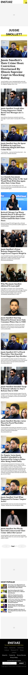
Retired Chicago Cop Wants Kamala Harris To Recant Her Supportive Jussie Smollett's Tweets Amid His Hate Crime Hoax (13, 216)
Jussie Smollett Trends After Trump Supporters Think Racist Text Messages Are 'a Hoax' (12, 111)
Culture (6, 650)
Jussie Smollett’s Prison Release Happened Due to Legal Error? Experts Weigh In (13, 251)
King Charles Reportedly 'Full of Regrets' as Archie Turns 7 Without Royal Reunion (16, 592)
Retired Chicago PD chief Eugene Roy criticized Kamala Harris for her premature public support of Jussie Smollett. (14, 224)
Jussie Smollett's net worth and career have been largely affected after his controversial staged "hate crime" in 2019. (14, 537)
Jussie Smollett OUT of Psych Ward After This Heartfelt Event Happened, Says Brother (14, 354)
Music (22, 650)
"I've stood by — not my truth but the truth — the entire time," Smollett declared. (13, 152)
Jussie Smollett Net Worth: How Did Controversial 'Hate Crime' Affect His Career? (13, 531)
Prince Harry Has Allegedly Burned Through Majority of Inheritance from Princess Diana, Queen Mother (17, 586)
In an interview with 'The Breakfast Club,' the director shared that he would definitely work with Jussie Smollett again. (14, 187)
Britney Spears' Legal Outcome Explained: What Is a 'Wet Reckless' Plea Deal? (16, 606)
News (6, 647)
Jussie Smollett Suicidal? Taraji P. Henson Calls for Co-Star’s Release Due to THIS (13, 389)
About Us (4, 655)
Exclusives (12, 647)
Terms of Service (21, 655)
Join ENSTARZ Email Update (14, 660)
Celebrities (20, 647)
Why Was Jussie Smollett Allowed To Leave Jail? (11, 285)
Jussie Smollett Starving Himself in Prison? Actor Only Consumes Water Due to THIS (13, 320)
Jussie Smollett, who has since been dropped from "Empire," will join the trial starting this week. (13, 504)
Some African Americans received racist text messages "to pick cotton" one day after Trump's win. (13, 118)
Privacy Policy (14, 657)
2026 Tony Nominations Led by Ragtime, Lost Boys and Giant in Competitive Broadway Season (15, 596)
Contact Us (12, 655)
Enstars (6, 2)
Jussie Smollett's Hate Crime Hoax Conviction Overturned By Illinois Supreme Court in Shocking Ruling (12, 69)
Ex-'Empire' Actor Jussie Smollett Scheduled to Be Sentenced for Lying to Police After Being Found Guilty (13, 458)
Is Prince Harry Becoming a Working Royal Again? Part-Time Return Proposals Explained (16, 601)
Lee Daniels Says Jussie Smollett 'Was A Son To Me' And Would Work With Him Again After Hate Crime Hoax (14, 180)
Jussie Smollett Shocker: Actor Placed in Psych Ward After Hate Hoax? (13, 423)
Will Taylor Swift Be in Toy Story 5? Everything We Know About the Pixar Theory (17, 611)
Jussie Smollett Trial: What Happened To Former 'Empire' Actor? (13, 499)
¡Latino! (14, 652)
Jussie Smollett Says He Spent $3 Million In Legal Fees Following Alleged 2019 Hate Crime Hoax (13, 146)
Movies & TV (14, 650)
